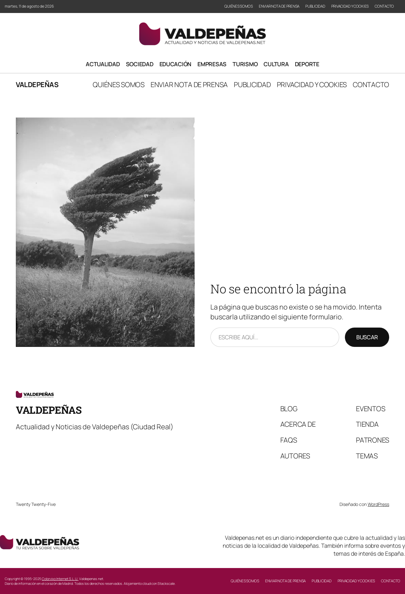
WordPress (378, 504)
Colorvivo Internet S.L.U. (60, 578)
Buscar (367, 337)
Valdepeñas (37, 84)
